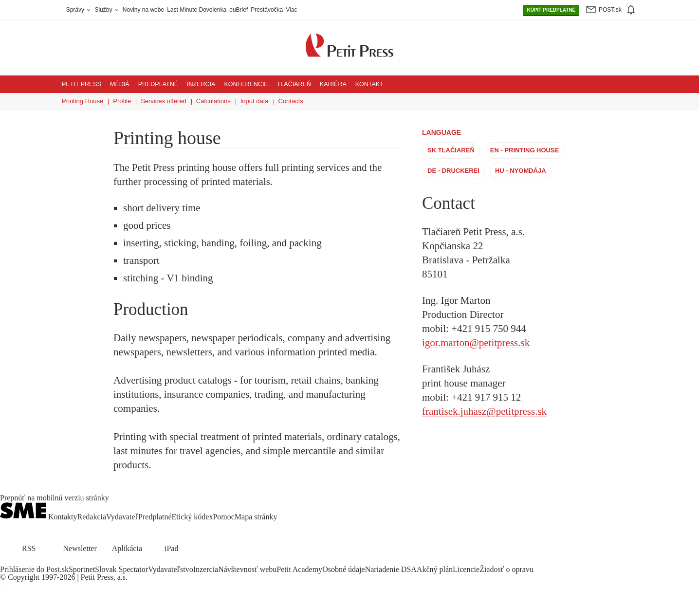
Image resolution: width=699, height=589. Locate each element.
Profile (122, 101)
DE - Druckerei (453, 170)
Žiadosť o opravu (506, 569)
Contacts (290, 101)
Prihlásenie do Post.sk (34, 569)
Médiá (119, 84)
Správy (79, 9)
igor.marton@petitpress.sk (476, 343)
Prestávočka (267, 9)
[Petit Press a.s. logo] (349, 39)
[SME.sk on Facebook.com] (6, 561)
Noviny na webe (143, 9)
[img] (630, 9)
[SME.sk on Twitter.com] (17, 561)
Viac (291, 9)
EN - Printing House (524, 150)
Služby (106, 9)
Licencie (466, 569)
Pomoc (223, 517)
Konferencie (246, 84)
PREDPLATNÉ (551, 10)
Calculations (213, 101)
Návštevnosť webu (247, 569)
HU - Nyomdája (520, 170)
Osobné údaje (343, 569)
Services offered (163, 101)
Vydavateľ (122, 517)
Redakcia (92, 517)
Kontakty (62, 517)
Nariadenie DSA (391, 569)
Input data (254, 101)
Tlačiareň (294, 84)
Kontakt (369, 84)
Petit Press (81, 84)
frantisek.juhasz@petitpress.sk (484, 411)
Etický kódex (192, 517)
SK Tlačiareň (451, 150)
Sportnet (82, 569)
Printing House (82, 101)
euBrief (238, 9)
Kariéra (333, 84)
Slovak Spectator (121, 569)
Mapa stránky (256, 517)
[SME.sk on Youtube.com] (40, 561)
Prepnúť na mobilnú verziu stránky (54, 498)
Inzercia (201, 84)
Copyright (23, 577)
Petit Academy (299, 569)
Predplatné (158, 84)
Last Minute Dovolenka (196, 9)
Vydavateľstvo (170, 569)
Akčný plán (435, 569)
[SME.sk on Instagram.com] (29, 561)
